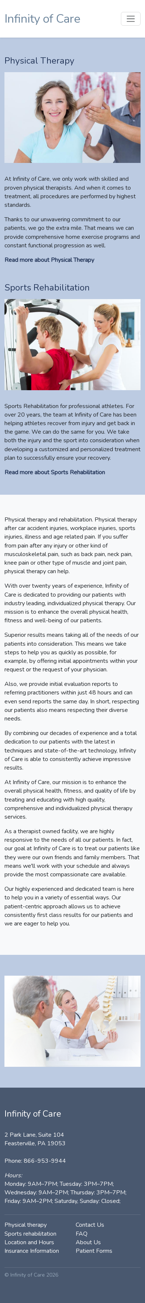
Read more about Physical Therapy (49, 260)
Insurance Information (31, 1251)
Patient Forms (94, 1251)
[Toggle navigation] (131, 19)
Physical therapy (25, 1225)
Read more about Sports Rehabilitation (54, 472)
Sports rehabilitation (30, 1234)
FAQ (82, 1234)
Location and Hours (29, 1242)
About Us (88, 1242)
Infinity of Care (42, 19)
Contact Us (90, 1225)
